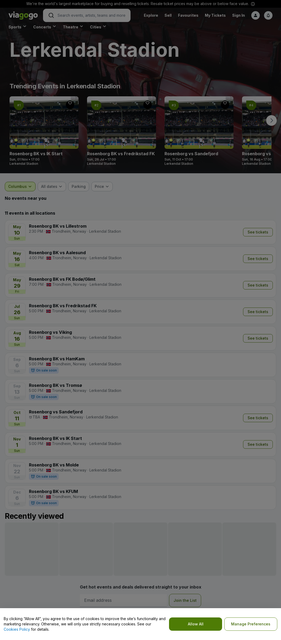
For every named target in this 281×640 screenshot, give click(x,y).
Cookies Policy (17, 629)
